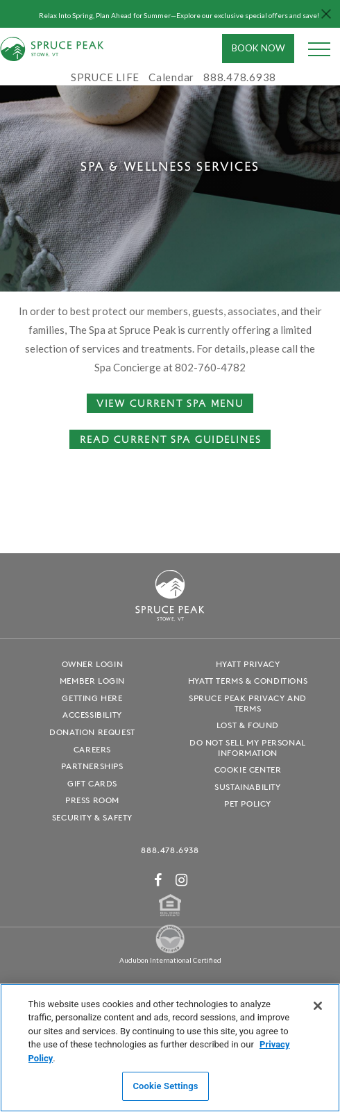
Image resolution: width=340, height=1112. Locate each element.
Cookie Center (248, 769)
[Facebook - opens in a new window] (158, 880)
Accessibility (92, 714)
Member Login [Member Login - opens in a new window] (92, 680)
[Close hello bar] (326, 14)
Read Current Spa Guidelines (171, 438)
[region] (170, 1048)
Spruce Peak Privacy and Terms (248, 703)
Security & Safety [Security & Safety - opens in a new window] (92, 817)
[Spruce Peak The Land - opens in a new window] (170, 950)
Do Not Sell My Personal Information (247, 747)
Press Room (92, 800)
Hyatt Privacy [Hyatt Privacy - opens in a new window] (248, 664)
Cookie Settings (165, 1086)
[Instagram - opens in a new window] (182, 880)
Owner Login (93, 664)
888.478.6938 (169, 850)
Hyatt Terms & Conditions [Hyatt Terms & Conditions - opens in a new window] (247, 680)
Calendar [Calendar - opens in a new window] (171, 77)
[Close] (318, 1006)
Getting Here (92, 698)
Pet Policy (247, 803)
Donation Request (92, 732)
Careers (92, 749)
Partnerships (92, 766)
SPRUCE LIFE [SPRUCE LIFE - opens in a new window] (105, 77)
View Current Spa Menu (170, 402)
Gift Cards (92, 783)
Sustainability (247, 787)
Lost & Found (247, 725)
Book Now (258, 47)
